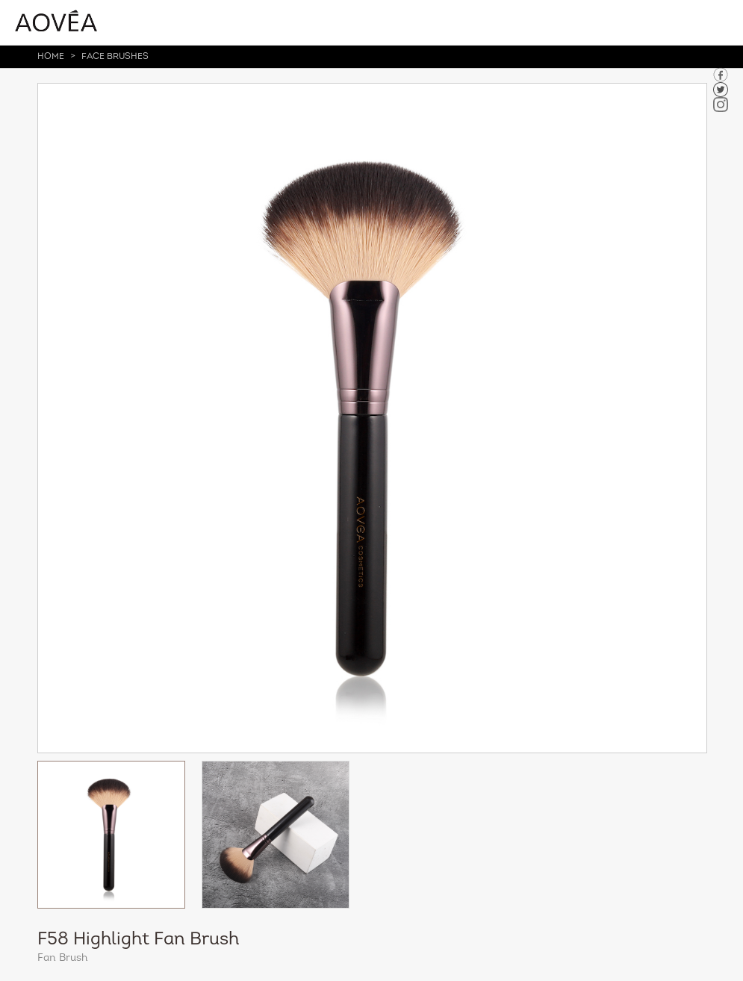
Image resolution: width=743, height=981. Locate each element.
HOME (50, 56)
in (720, 104)
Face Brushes (115, 56)
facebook (720, 74)
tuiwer (720, 89)
